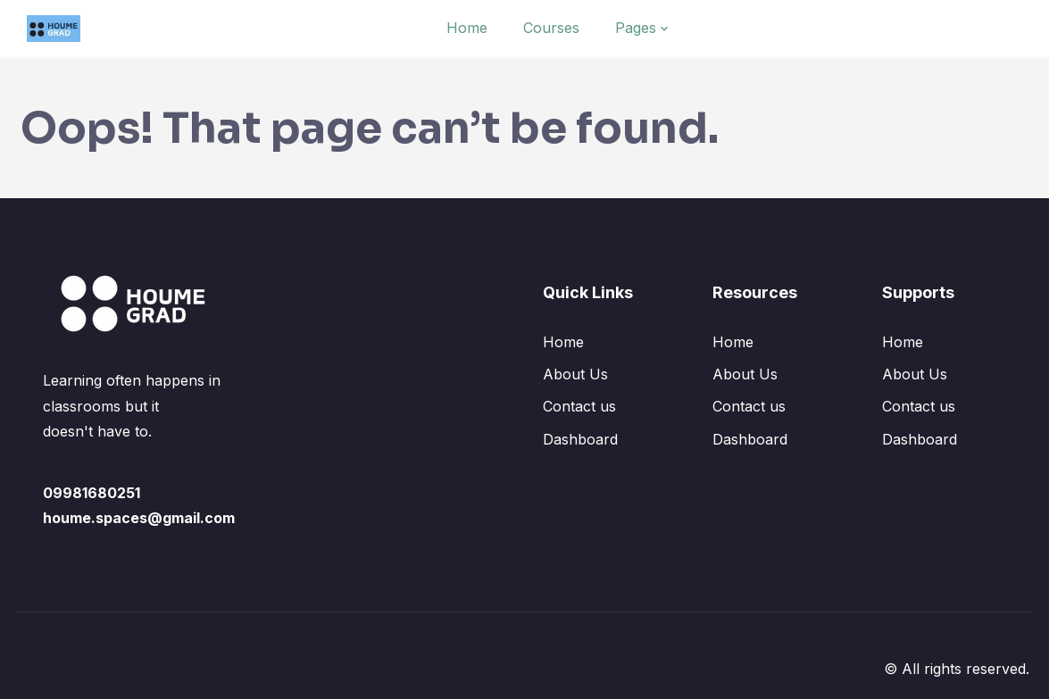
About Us (575, 374)
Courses (551, 28)
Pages (635, 28)
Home (466, 28)
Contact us (579, 406)
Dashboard (580, 439)
